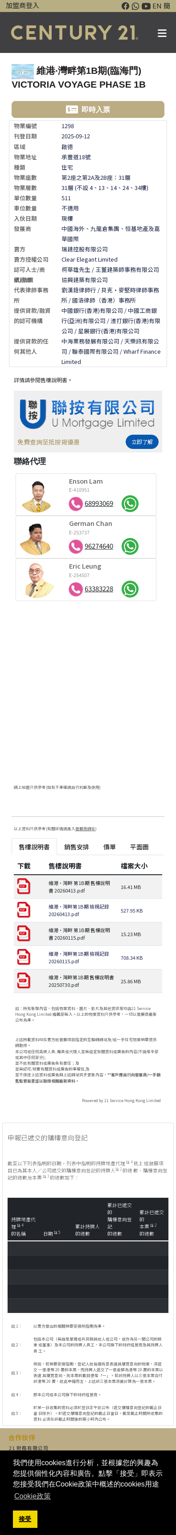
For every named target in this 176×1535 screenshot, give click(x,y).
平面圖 (139, 846)
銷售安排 (76, 846)
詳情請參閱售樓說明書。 (43, 380)
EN (157, 5)
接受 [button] (25, 1519)
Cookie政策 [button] (32, 1496)
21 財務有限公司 (29, 1447)
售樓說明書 (34, 846)
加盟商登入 (22, 5)
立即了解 (142, 441)
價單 (109, 846)
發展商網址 (85, 829)
